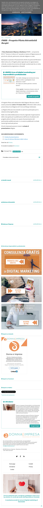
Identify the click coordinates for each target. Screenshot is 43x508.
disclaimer (16, 146)
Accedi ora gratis (33, 96)
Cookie (12, 469)
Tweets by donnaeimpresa (7, 395)
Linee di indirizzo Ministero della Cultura (16, 139)
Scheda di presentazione (11, 137)
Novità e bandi (6, 180)
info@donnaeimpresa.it (9, 446)
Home (2, 37)
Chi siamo (8, 402)
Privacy (31, 466)
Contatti (31, 464)
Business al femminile (8, 202)
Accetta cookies (26, 12)
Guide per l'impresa (7, 224)
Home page (12, 464)
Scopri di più (35, 426)
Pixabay (11, 142)
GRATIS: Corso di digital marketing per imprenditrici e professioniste (19, 73)
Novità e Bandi (8, 37)
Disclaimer (12, 466)
